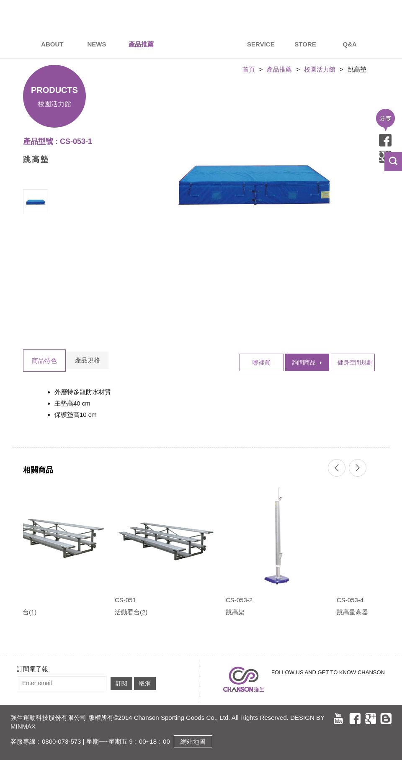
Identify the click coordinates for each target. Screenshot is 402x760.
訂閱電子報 (32, 669)
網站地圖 (193, 741)
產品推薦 (279, 69)
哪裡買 (261, 362)
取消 (145, 683)
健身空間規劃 (355, 362)
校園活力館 (319, 69)
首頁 (248, 69)
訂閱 (121, 683)
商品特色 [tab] (44, 360)
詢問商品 (304, 362)
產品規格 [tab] (87, 360)
